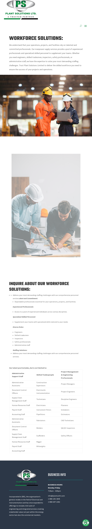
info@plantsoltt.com (56, 496)
